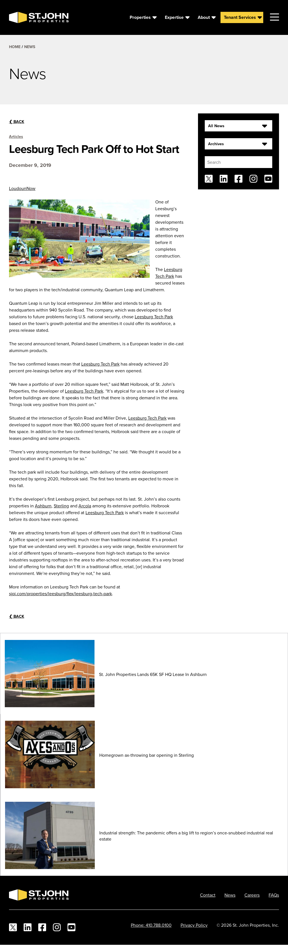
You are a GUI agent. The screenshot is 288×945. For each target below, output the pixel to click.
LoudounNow (22, 188)
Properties (140, 17)
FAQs (274, 895)
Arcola (84, 506)
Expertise (174, 17)
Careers (252, 895)
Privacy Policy (194, 925)
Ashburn (43, 506)
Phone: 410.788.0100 (151, 925)
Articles (16, 136)
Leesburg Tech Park (154, 316)
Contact (207, 895)
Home (15, 47)
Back (16, 121)
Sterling (61, 506)
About (204, 17)
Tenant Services (240, 17)
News (29, 47)
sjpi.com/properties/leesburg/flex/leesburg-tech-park (60, 593)
